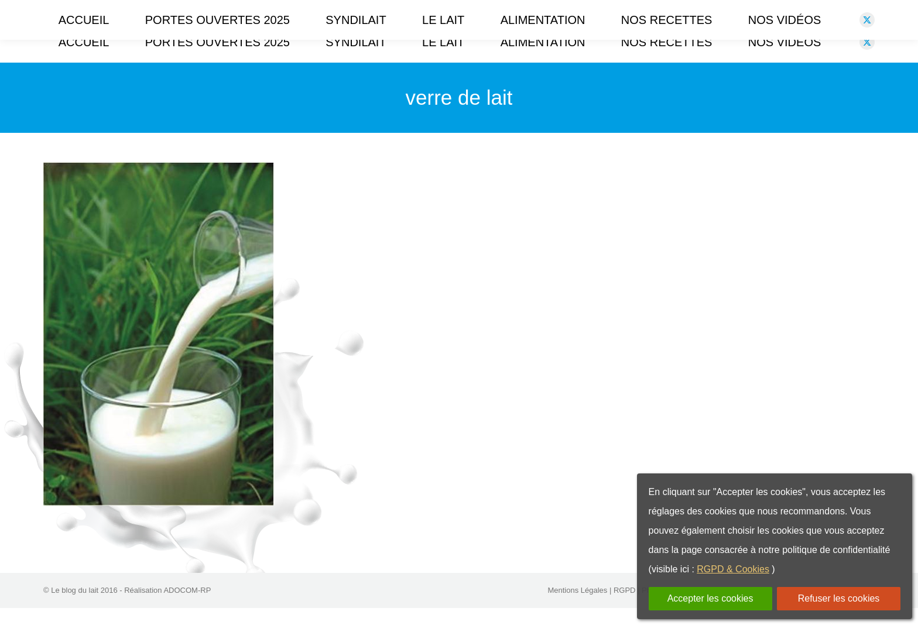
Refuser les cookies (839, 598)
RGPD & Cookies (733, 569)
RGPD (625, 607)
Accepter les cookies (710, 598)
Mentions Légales (577, 607)
